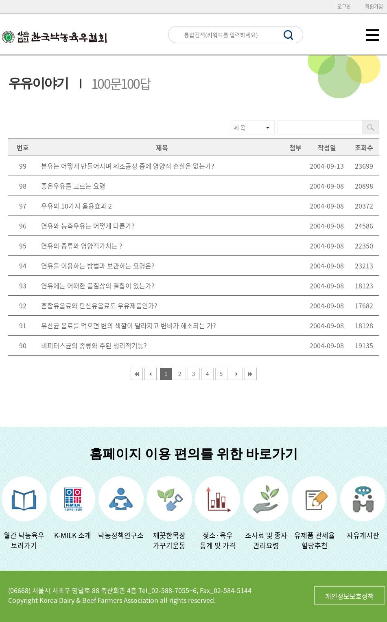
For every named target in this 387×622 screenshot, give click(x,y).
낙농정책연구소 (121, 535)
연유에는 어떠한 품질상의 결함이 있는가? (98, 285)
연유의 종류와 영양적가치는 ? (81, 246)
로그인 (344, 6)
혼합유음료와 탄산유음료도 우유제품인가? (99, 305)
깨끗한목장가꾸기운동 (169, 540)
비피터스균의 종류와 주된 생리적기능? (94, 345)
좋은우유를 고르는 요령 (73, 186)
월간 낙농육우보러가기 (24, 540)
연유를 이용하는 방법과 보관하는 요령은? (98, 265)
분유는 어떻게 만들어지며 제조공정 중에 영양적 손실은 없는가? (127, 166)
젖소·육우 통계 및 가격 (218, 540)
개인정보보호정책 (349, 596)
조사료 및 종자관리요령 (266, 540)
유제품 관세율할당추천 (314, 540)
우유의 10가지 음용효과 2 (76, 206)
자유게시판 (363, 535)
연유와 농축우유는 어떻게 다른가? (88, 226)
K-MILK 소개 (72, 535)
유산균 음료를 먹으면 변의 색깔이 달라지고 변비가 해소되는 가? (128, 325)
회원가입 (374, 6)
